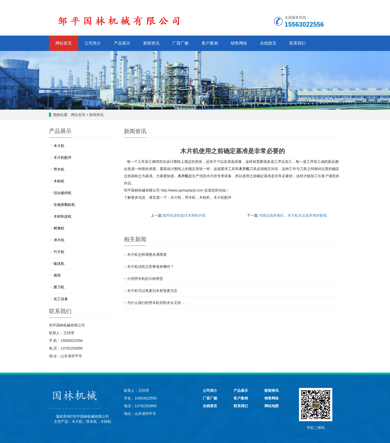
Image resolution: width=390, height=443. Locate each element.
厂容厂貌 (180, 43)
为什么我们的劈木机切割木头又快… (156, 303)
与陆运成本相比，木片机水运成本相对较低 (293, 215)
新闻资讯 (151, 43)
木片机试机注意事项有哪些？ (150, 267)
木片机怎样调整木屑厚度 (147, 254)
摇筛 (57, 275)
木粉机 (204, 197)
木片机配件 (223, 197)
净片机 (59, 240)
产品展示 (122, 43)
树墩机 (59, 228)
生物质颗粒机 (64, 205)
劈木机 (190, 197)
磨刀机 (59, 287)
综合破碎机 (63, 193)
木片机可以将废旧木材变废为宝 (152, 291)
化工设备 (61, 299)
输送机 (59, 263)
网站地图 (271, 406)
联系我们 (297, 43)
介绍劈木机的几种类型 (145, 279)
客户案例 (210, 43)
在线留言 (268, 43)
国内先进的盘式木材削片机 (184, 215)
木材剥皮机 (63, 216)
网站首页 (63, 43)
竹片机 (59, 252)
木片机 (244, 169)
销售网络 (239, 43)
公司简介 (93, 43)
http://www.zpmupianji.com (182, 190)
